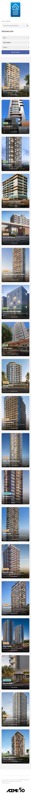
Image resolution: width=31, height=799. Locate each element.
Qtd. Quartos (7, 42)
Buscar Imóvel (15, 52)
